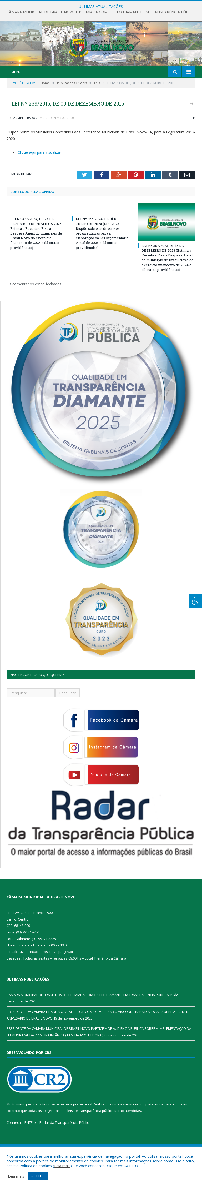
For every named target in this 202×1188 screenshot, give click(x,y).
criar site (39, 1130)
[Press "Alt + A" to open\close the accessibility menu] (195, 601)
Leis (192, 144)
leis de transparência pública (90, 1137)
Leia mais (62, 1165)
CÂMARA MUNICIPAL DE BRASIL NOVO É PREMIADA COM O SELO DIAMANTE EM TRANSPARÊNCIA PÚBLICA (101, 12)
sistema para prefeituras (71, 1130)
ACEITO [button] (37, 1175)
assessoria (129, 1130)
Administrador (25, 144)
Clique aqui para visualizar (39, 178)
